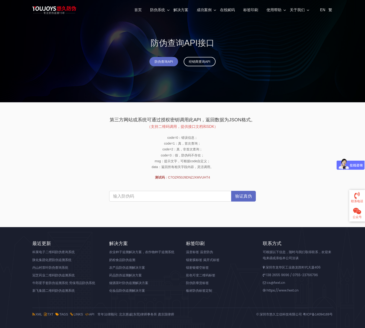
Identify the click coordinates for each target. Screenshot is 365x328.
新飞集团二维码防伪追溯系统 (53, 290)
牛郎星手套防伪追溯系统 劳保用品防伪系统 (63, 283)
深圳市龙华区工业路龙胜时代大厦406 (292, 267)
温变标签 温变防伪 (199, 252)
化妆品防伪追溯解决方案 (127, 290)
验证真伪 (243, 196)
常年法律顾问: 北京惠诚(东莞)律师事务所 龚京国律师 (136, 314)
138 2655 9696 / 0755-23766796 (290, 275)
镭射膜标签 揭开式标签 (203, 260)
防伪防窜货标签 (197, 283)
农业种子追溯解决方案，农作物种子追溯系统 (141, 252)
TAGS (61, 314)
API (90, 314)
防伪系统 (157, 10)
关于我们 (297, 10)
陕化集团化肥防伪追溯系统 (51, 260)
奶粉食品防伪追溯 (122, 260)
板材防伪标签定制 (199, 290)
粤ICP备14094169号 (318, 314)
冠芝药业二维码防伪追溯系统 (53, 275)
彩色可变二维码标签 (200, 275)
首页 (138, 10)
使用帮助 (274, 10)
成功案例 (204, 10)
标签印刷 (250, 10)
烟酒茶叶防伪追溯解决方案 (128, 283)
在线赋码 (227, 10)
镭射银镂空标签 (197, 267)
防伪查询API (164, 61)
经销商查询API (199, 61)
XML (37, 314)
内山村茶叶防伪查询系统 (50, 267)
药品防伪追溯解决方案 (125, 275)
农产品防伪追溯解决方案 (127, 267)
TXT (48, 314)
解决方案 (180, 10)
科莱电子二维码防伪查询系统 (53, 252)
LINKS (76, 314)
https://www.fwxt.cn (281, 290)
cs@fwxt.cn (274, 282)
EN (322, 10)
